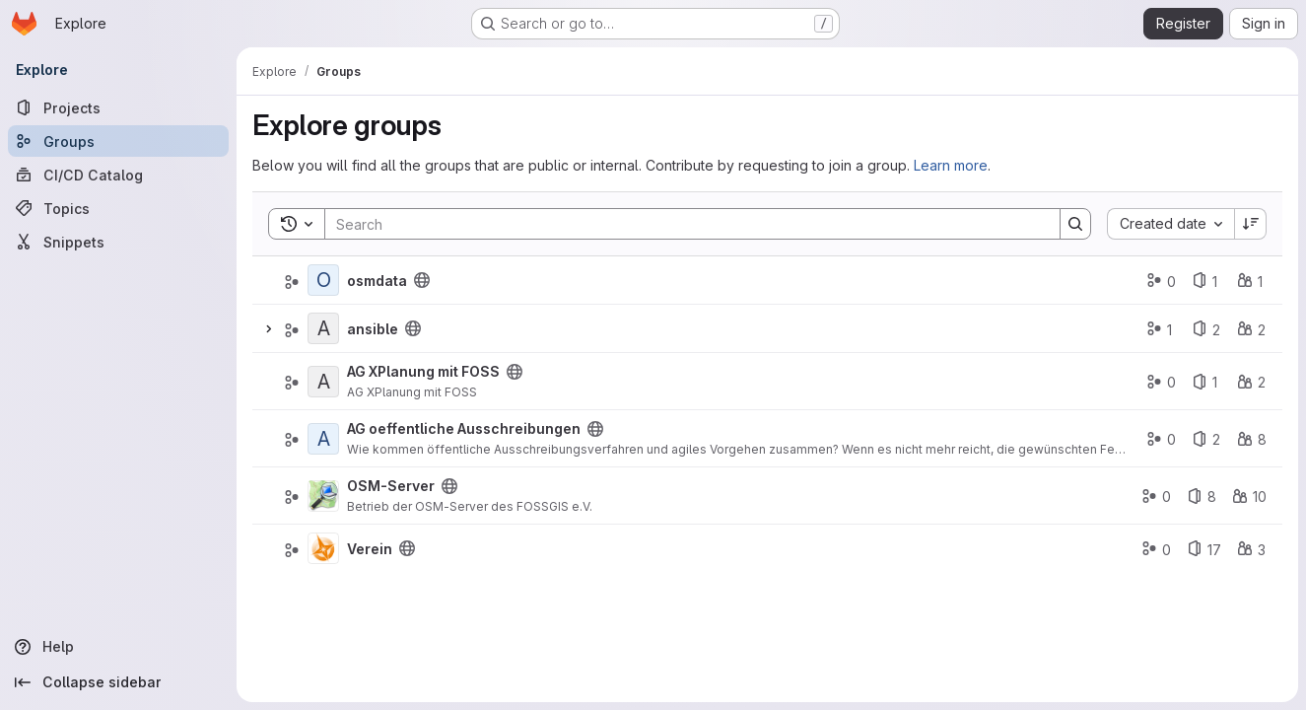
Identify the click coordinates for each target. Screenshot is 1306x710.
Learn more (951, 165)
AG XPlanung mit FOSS (423, 371)
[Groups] (118, 141)
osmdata (377, 280)
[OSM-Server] (323, 496)
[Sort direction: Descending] (1251, 224)
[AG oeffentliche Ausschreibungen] (323, 439)
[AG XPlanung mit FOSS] (323, 381)
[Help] (118, 647)
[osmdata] (323, 280)
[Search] (682, 224)
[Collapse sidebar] (118, 682)
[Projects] (118, 107)
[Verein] (323, 548)
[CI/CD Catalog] (118, 174)
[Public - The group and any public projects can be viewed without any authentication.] (422, 280)
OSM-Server (391, 485)
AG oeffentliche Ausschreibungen (464, 428)
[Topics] (118, 208)
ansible (372, 328)
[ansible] (323, 328)
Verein (369, 548)
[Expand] (268, 328)
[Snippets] (118, 241)
